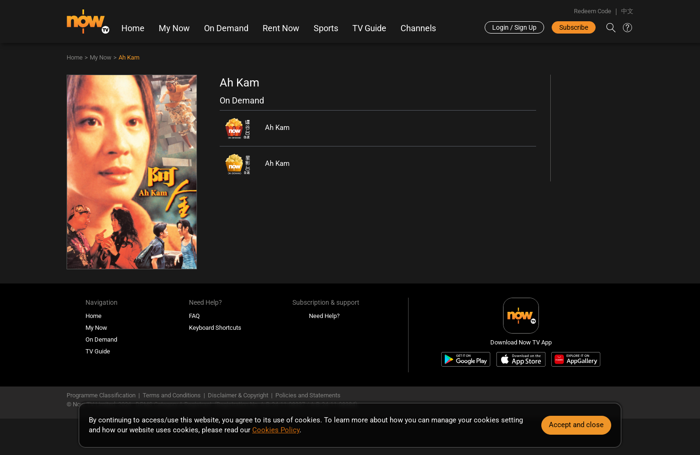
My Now (174, 28)
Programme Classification (101, 395)
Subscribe (573, 27)
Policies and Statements (308, 395)
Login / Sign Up (514, 27)
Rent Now (281, 28)
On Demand (226, 28)
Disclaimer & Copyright (238, 395)
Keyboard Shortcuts (215, 327)
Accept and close (576, 425)
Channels (418, 28)
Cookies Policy (275, 430)
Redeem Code (592, 11)
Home (133, 28)
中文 (627, 11)
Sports (326, 28)
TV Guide (369, 28)
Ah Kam (129, 57)
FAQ (194, 315)
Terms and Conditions (172, 395)
